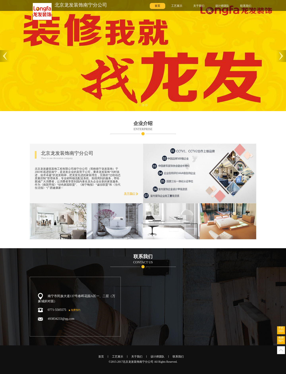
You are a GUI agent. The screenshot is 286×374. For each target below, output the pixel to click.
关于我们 (198, 5)
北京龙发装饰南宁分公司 (81, 5)
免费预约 (74, 310)
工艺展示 (176, 5)
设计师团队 (222, 5)
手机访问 (281, 329)
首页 (157, 5)
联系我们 (245, 5)
